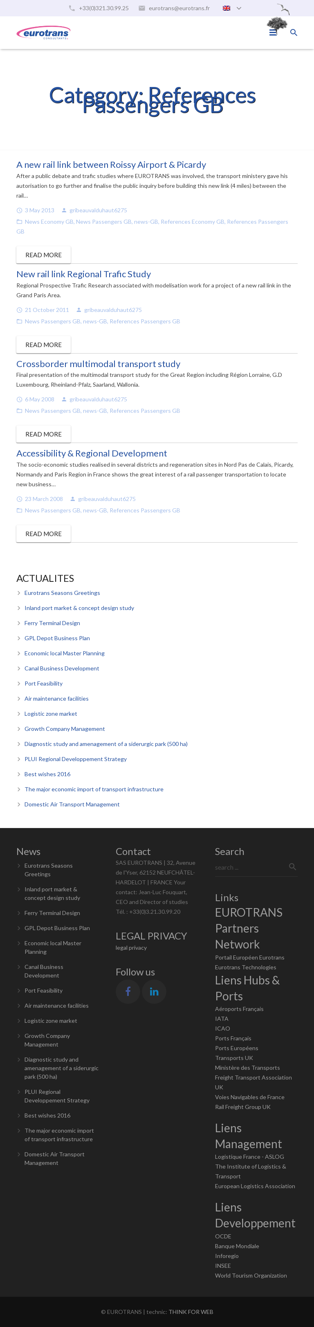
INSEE (223, 1265)
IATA (222, 1018)
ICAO (222, 1028)
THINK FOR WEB (190, 1311)
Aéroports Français (239, 1008)
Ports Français (233, 1038)
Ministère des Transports (247, 1067)
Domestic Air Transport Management (72, 804)
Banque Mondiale (237, 1245)
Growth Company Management (65, 728)
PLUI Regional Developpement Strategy (76, 758)
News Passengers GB (104, 221)
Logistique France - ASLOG (249, 1156)
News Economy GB (49, 221)
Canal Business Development (62, 668)
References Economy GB (192, 221)
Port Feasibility (44, 683)
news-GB (146, 221)
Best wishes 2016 (47, 773)
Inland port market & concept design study (79, 607)
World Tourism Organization (251, 1275)
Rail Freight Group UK (243, 1106)
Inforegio (227, 1255)
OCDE (223, 1236)
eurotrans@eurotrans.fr (179, 7)
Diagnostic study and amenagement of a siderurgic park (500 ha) (106, 743)
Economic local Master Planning (65, 653)
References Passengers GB (145, 321)
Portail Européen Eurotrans (250, 957)
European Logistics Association (255, 1185)
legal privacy (131, 947)
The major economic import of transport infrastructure (94, 789)
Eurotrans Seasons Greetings (62, 592)
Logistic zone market (51, 713)
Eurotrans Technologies (245, 967)
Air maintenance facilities (57, 698)
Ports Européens (236, 1047)
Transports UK (234, 1057)
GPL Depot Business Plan (57, 638)
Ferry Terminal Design (52, 622)
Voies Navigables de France (250, 1096)
